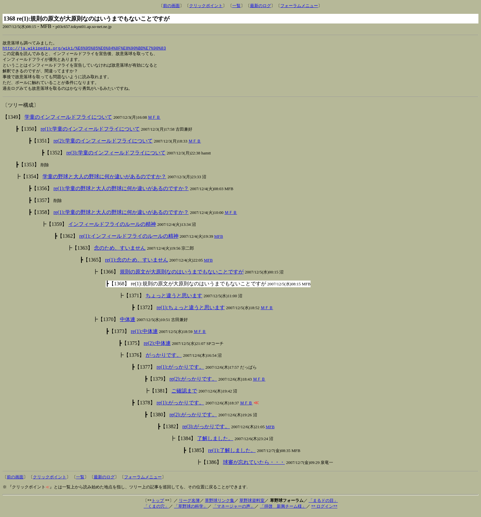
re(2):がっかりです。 (193, 382)
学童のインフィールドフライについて (68, 120)
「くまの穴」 (156, 509)
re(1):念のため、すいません (136, 263)
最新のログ (260, 5)
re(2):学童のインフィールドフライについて (103, 144)
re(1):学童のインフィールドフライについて (90, 132)
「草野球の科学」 (190, 509)
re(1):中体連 (144, 334)
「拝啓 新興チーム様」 (283, 509)
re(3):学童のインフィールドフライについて (116, 156)
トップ (157, 504)
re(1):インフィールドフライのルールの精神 (128, 239)
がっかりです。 (164, 358)
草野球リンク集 (219, 504)
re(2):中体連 (157, 346)
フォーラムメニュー (299, 5)
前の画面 (171, 5)
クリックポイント (206, 5)
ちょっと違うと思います (174, 299)
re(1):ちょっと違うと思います (191, 311)
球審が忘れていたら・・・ (254, 465)
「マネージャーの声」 (234, 509)
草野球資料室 (252, 504)
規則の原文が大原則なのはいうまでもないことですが (182, 275)
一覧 (236, 5)
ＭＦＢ (154, 120)
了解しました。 (215, 442)
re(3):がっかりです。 (206, 430)
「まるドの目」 (323, 504)
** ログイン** (324, 509)
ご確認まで (184, 394)
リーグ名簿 (189, 504)
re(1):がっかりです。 (180, 370)
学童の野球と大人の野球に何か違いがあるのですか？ (104, 180)
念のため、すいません (120, 251)
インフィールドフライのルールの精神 (112, 227)
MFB (218, 239)
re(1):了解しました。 (232, 454)
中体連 (127, 323)
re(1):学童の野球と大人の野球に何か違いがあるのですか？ (121, 192)
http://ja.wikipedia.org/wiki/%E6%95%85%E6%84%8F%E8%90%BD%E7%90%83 (84, 49)
